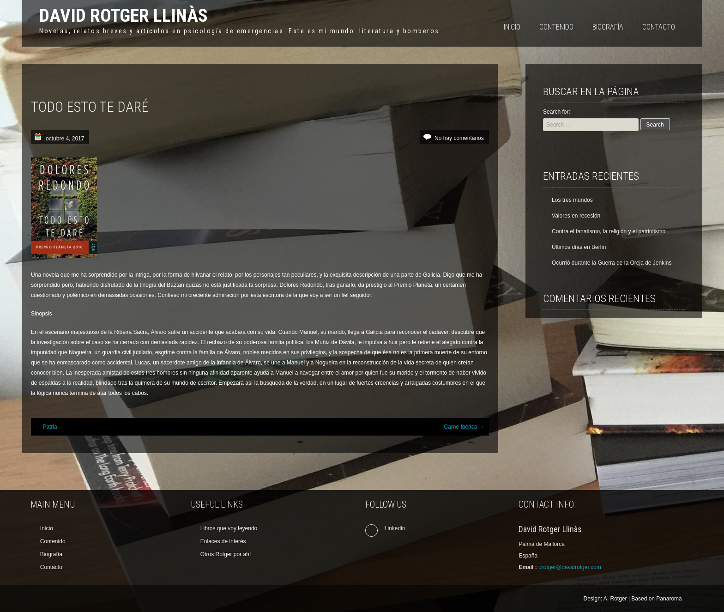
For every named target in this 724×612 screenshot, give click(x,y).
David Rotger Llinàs (123, 15)
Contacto (658, 27)
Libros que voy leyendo (228, 528)
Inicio (512, 27)
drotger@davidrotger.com (569, 567)
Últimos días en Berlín (579, 247)
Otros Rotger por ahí (225, 554)
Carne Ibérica (464, 427)
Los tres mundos (572, 200)
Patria (46, 427)
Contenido (556, 27)
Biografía (607, 27)
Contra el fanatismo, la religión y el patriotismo (608, 231)
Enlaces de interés (223, 541)
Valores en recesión (576, 215)
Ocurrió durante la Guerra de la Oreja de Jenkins (611, 263)
